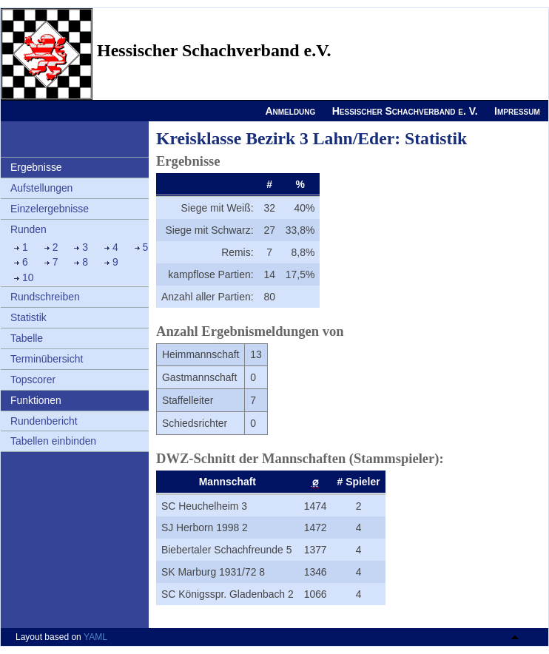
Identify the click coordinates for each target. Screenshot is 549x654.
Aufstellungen (41, 188)
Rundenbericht (44, 421)
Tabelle (26, 338)
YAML (95, 637)
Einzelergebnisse (49, 209)
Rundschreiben (45, 297)
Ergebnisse (36, 167)
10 (28, 277)
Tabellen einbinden (53, 441)
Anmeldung (290, 111)
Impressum (517, 111)
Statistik (28, 317)
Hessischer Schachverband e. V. (405, 111)
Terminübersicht (46, 359)
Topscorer (32, 379)
